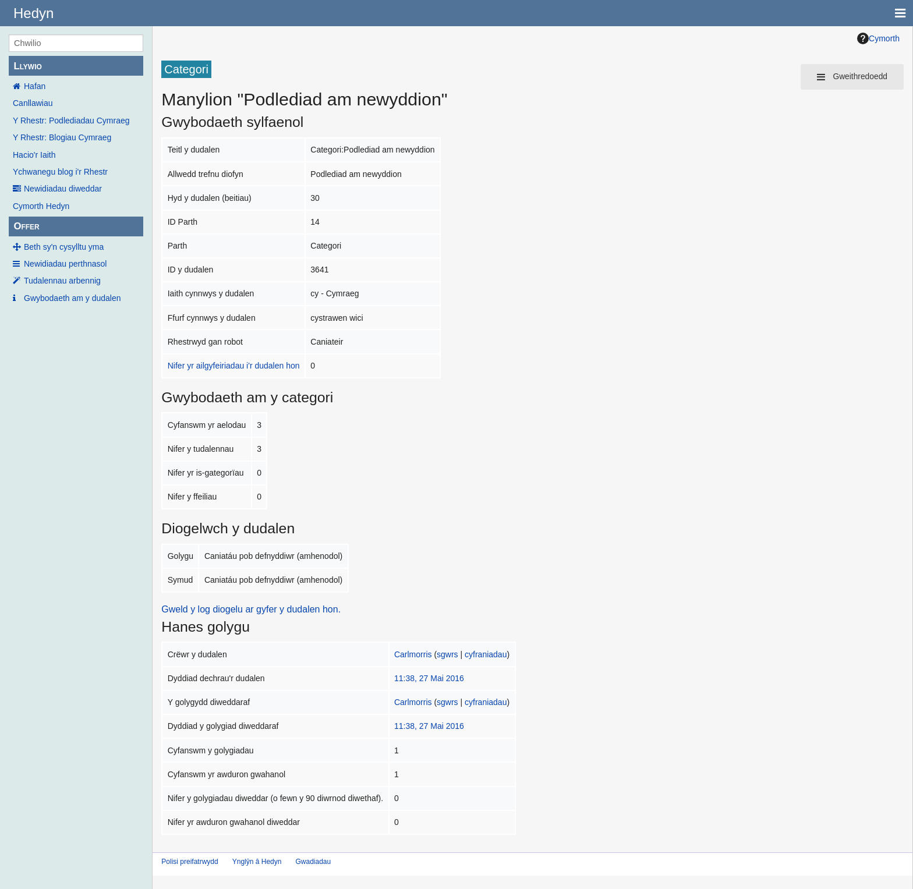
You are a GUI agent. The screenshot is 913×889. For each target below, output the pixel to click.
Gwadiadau (313, 862)
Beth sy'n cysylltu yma (64, 247)
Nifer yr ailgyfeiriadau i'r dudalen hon (234, 365)
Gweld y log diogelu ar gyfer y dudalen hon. (251, 609)
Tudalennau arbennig (62, 280)
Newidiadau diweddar (63, 188)
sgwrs (447, 654)
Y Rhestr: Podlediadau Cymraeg (71, 120)
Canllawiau (32, 103)
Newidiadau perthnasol (65, 263)
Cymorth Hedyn (41, 206)
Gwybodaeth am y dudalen (72, 298)
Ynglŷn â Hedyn (257, 862)
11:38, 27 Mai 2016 (429, 678)
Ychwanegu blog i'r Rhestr (60, 171)
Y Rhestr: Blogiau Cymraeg (62, 137)
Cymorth (878, 38)
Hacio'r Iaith (34, 155)
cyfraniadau (486, 654)
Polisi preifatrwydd (189, 862)
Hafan (34, 86)
